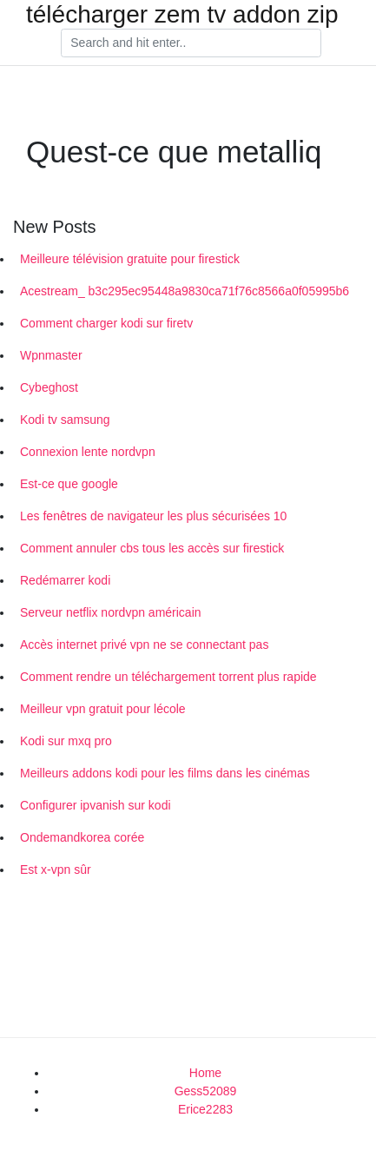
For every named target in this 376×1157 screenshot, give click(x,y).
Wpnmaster (51, 355)
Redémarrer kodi (65, 580)
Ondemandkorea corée (82, 837)
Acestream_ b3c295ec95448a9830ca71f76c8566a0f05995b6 (184, 291)
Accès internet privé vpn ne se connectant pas (144, 644)
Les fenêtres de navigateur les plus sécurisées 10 (153, 516)
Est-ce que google (69, 484)
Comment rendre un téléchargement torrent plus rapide (168, 677)
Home (205, 1073)
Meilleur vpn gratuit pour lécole (103, 709)
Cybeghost (49, 387)
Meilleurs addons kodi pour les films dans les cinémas (165, 773)
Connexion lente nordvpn (87, 452)
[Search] (191, 43)
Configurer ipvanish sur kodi (95, 805)
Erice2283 (205, 1109)
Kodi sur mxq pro (66, 741)
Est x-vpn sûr (55, 869)
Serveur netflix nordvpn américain (110, 612)
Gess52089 (206, 1091)
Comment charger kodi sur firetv (106, 323)
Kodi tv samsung (65, 419)
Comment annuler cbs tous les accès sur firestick (152, 548)
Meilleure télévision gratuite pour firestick (130, 259)
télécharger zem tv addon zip (182, 14)
